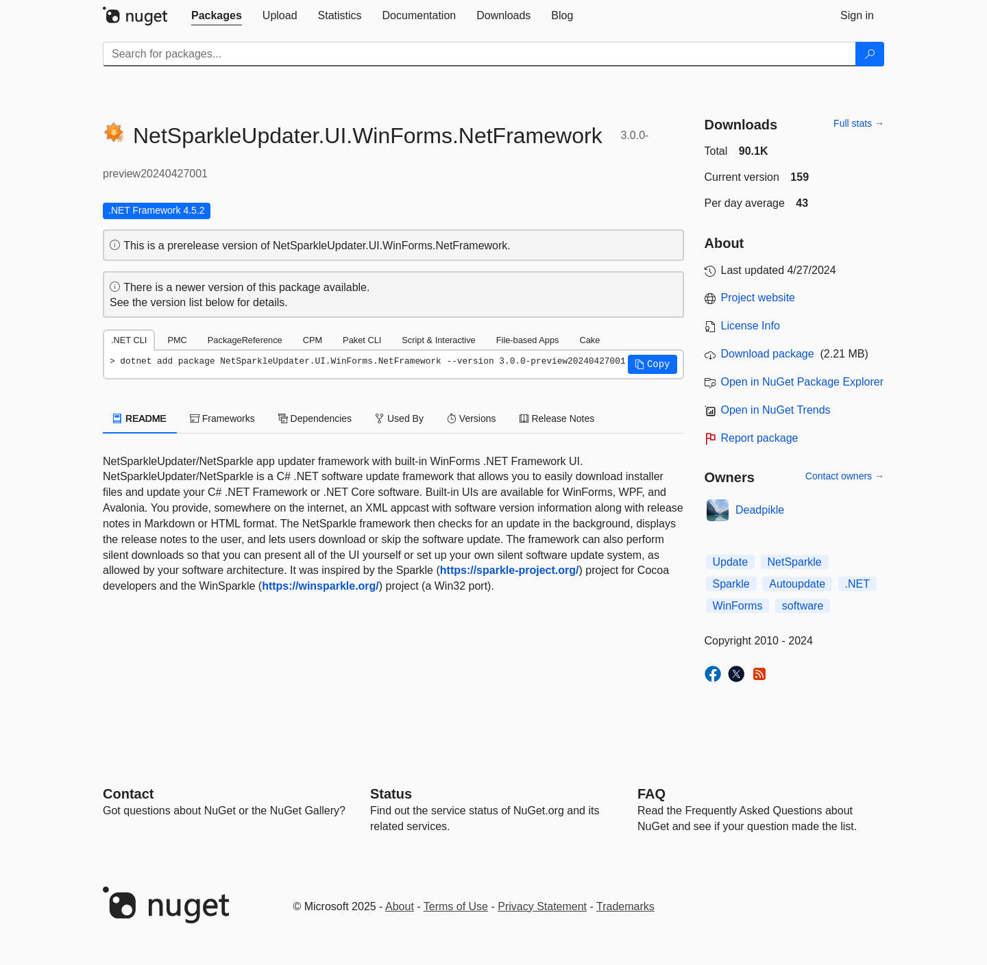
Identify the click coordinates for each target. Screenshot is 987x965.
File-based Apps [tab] (527, 340)
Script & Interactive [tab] (438, 340)
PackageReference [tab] (245, 340)
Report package (760, 438)
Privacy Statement (542, 906)
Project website (758, 297)
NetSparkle (795, 562)
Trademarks (625, 906)
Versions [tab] (471, 418)
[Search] (869, 54)
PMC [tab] (176, 340)
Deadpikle (759, 510)
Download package (767, 354)
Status (391, 793)
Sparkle (731, 584)
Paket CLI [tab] (362, 340)
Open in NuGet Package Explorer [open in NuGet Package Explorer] (802, 382)
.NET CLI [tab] (129, 340)
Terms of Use (456, 906)
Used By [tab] (399, 418)
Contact (128, 793)
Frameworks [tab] (222, 418)
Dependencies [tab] (315, 418)
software (802, 606)
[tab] (216, 16)
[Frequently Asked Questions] (651, 793)
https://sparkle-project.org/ (509, 570)
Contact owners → (844, 476)
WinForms (738, 606)
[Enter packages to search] (479, 54)
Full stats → (858, 123)
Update (730, 562)
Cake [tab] (589, 340)
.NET (857, 584)
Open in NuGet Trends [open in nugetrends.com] (776, 410)
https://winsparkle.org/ (320, 586)
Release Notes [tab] (557, 418)
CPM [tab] (312, 340)
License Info (750, 325)
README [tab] (140, 418)
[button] (652, 364)
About (399, 906)
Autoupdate (797, 584)
